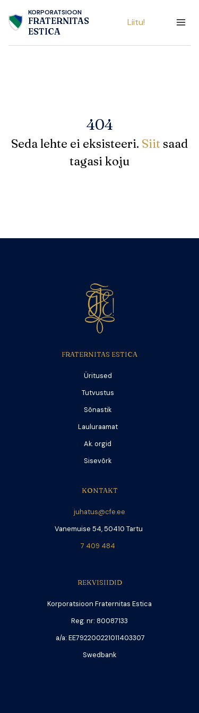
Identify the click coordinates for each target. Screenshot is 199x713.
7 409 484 (99, 545)
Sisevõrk (97, 460)
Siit (152, 143)
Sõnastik (97, 409)
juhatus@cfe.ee (99, 511)
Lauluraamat (98, 426)
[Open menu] (181, 22)
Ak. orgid (97, 443)
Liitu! (136, 22)
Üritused (98, 375)
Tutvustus (98, 392)
